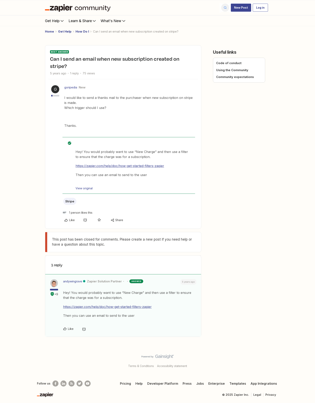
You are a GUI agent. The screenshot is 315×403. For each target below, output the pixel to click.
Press (187, 383)
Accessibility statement (172, 366)
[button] (241, 8)
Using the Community (232, 70)
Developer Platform (162, 383)
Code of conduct (228, 63)
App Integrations (264, 383)
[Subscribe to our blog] (72, 383)
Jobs (200, 383)
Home (49, 31)
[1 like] (77, 212)
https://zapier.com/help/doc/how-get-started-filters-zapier (120, 166)
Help (139, 383)
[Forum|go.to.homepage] (78, 8)
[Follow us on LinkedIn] (63, 383)
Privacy (270, 394)
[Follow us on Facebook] (55, 383)
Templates (237, 383)
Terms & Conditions (141, 366)
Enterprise (216, 383)
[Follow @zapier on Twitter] (80, 383)
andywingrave (72, 281)
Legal (257, 394)
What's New (113, 20)
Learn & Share (83, 20)
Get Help (54, 20)
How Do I (82, 31)
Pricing (125, 383)
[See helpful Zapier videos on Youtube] (88, 383)
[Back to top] (307, 360)
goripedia (70, 87)
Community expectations (235, 77)
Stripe (69, 201)
